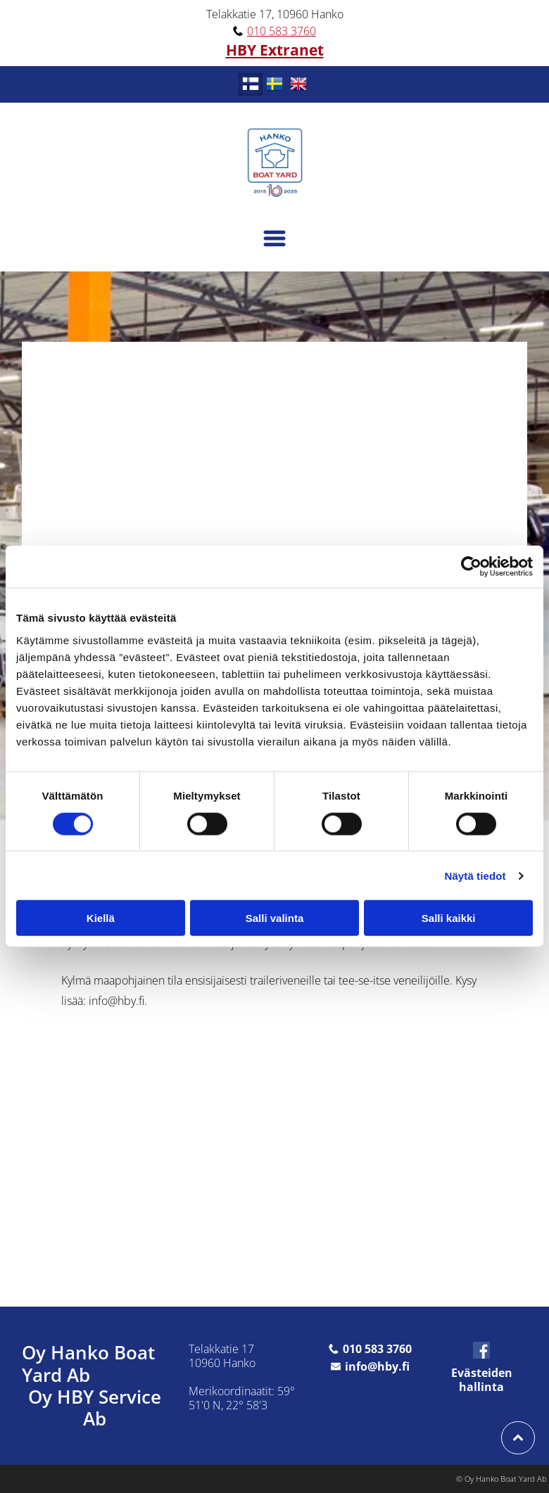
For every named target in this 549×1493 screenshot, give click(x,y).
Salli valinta (275, 918)
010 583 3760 (281, 31)
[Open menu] (274, 238)
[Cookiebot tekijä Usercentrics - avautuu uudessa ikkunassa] (471, 566)
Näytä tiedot (475, 875)
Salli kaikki (449, 918)
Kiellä (101, 918)
